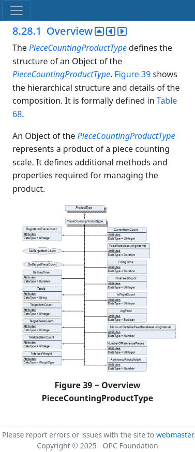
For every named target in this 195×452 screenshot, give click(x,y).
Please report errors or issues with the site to (79, 435)
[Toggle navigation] (16, 10)
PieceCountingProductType (78, 47)
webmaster (174, 435)
